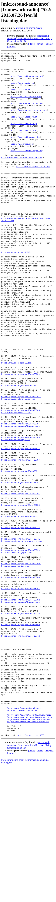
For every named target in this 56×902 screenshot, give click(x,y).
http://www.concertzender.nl (26, 113)
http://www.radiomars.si (23, 146)
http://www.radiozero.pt (23, 129)
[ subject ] (50, 44)
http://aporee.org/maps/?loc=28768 (20, 682)
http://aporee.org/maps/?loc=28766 (20, 582)
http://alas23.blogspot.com (16, 652)
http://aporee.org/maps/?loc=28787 (20, 541)
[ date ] (31, 44)
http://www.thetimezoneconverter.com (21, 178)
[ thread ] (40, 44)
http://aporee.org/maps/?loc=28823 (20, 528)
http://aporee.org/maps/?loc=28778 (20, 622)
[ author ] (11, 46)
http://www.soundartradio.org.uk (28, 121)
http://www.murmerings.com (15, 517)
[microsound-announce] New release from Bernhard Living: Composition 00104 (29, 38)
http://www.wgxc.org (21, 162)
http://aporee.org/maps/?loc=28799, (21, 649)
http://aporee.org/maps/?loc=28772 (20, 452)
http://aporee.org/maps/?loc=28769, (21, 514)
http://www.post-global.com (16, 425)
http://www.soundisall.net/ (16, 484)
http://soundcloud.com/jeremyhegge (20, 501)
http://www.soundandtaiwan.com (18, 468)
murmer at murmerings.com (29, 28)
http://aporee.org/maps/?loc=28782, (21, 709)
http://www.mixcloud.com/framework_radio (29, 850)
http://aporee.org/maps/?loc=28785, (21, 482)
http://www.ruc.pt (20, 97)
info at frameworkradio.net (22, 842)
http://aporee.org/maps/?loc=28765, (21, 465)
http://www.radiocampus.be (25, 154)
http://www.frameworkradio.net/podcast (28, 853)
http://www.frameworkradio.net (33, 189)
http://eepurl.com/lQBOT (30, 872)
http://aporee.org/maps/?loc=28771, (21, 636)
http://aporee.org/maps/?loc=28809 (20, 739)
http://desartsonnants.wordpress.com (21, 639)
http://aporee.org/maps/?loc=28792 (20, 696)
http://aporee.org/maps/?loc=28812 (20, 555)
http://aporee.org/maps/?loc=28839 (20, 438)
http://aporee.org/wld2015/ (16, 292)
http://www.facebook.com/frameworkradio (29, 847)
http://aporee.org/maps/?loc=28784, (21, 498)
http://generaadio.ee (22, 89)
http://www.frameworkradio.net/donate (28, 855)
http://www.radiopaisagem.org (26, 170)
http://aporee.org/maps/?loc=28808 (20, 595)
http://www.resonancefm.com (25, 105)
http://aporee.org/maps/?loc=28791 (20, 568)
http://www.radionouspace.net (26, 81)
